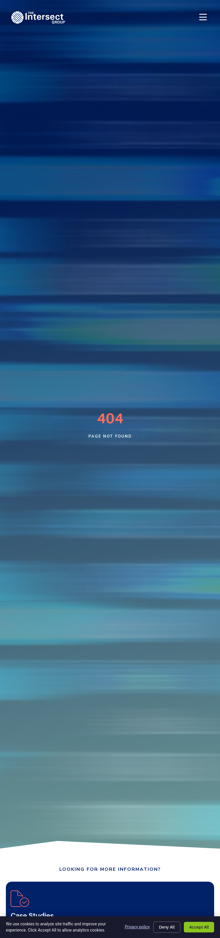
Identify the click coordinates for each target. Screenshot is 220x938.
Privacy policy (137, 926)
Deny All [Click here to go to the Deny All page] (167, 927)
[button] (203, 17)
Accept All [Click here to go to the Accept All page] (199, 927)
